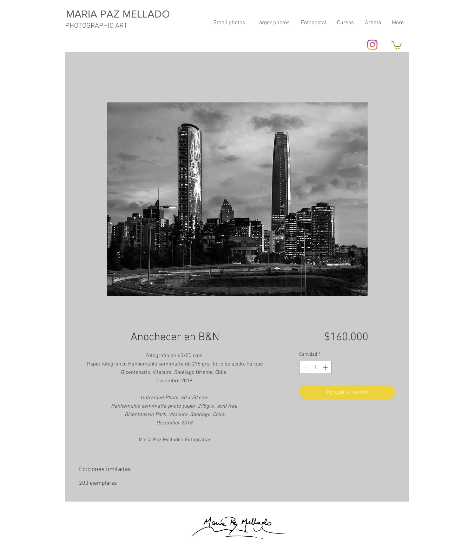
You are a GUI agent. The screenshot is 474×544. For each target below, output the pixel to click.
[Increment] (326, 367)
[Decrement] (304, 367)
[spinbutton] (315, 367)
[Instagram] (372, 45)
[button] (396, 44)
